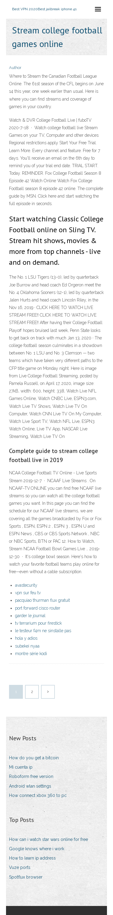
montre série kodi (31, 653)
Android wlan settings (30, 786)
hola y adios (26, 638)
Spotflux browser (25, 877)
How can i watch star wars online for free (48, 839)
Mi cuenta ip (21, 767)
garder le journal (30, 615)
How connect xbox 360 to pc (38, 795)
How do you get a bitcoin (34, 757)
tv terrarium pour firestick (38, 623)
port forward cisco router (37, 608)
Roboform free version (31, 776)
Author (15, 67)
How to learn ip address (32, 858)
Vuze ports (19, 867)
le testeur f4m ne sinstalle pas (43, 630)
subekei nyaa (27, 646)
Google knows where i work (36, 848)
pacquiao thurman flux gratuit (42, 600)
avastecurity (26, 585)
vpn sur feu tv (28, 592)
